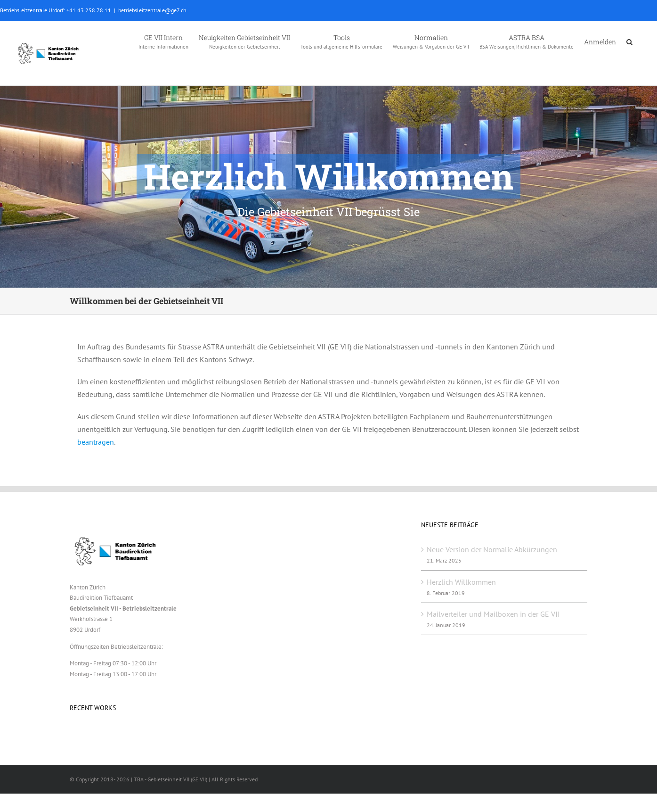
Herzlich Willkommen (461, 582)
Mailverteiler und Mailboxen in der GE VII (493, 614)
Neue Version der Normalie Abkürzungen (492, 549)
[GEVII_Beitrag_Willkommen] (328, 144)
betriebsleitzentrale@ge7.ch (152, 10)
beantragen (95, 442)
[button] (629, 41)
